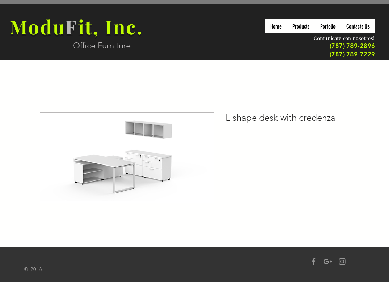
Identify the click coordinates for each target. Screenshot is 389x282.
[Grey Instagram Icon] (342, 261)
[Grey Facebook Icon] (313, 261)
